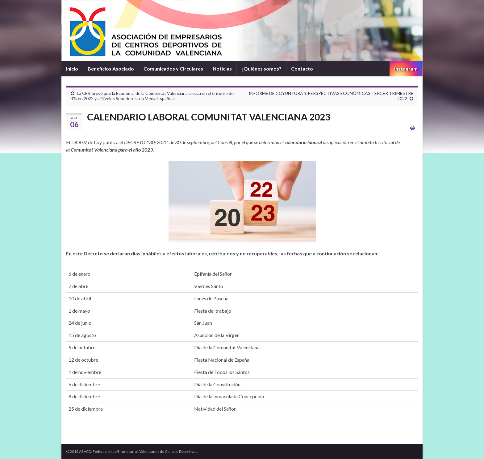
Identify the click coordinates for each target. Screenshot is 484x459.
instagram (406, 68)
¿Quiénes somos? (261, 68)
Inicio (72, 68)
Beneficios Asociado (111, 68)
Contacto (302, 68)
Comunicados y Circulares (173, 68)
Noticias (222, 68)
